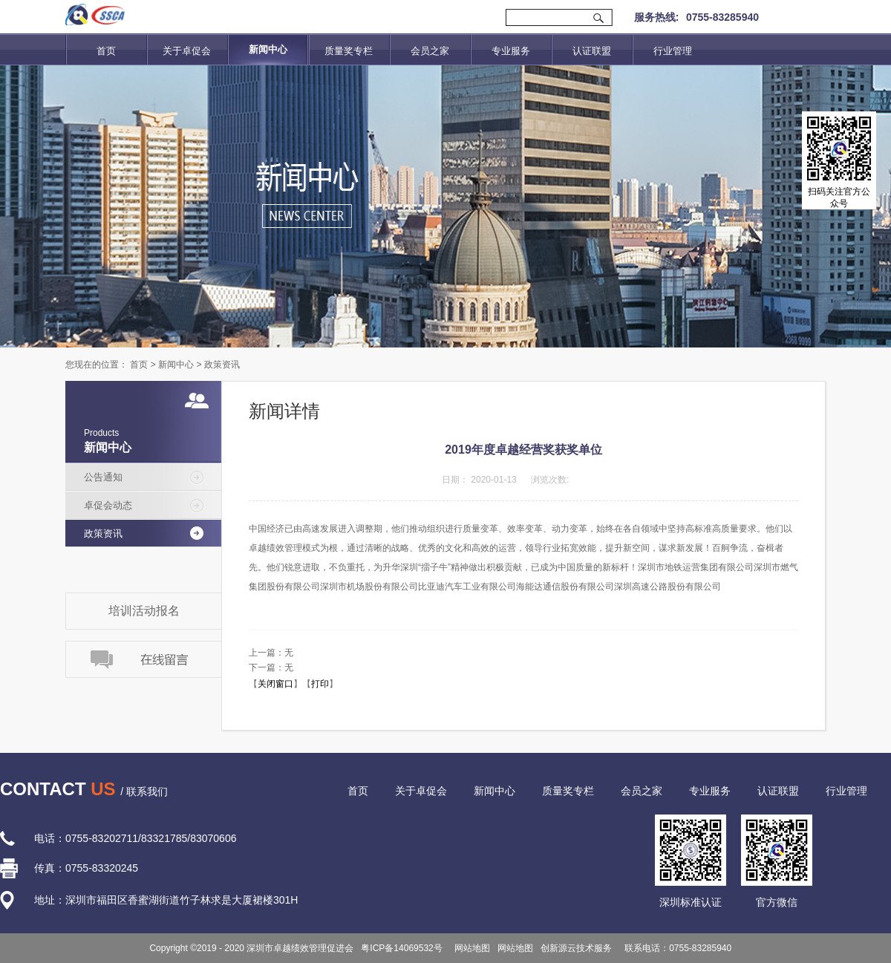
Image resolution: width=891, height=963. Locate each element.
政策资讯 (222, 364)
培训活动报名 (144, 610)
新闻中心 (176, 364)
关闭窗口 (275, 684)
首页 (106, 50)
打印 (320, 684)
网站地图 (470, 948)
